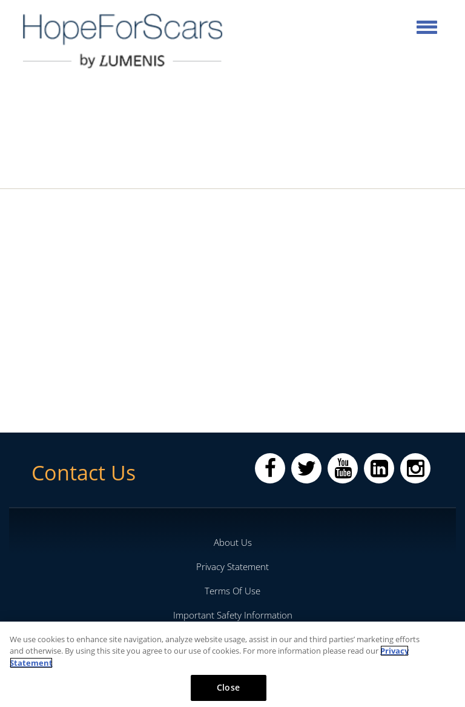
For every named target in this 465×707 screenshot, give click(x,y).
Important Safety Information (232, 615)
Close (228, 687)
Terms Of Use (232, 591)
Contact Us (83, 472)
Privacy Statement (232, 566)
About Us (233, 542)
